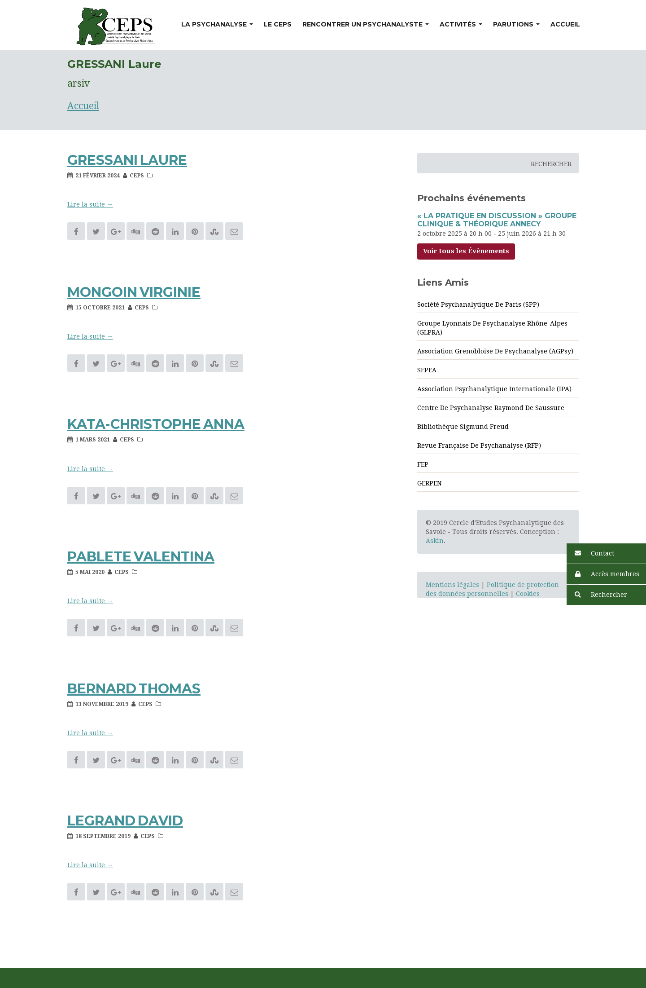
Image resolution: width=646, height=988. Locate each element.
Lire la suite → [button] (90, 204)
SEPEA (426, 370)
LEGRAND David (125, 820)
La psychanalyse (217, 24)
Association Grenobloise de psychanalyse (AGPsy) (495, 351)
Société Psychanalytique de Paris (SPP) (478, 304)
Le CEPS (278, 24)
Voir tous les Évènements (466, 251)
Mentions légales (452, 584)
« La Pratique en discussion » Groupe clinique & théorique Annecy (496, 220)
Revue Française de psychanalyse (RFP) (479, 445)
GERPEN (429, 483)
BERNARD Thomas (134, 688)
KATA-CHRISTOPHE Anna (155, 424)
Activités (461, 24)
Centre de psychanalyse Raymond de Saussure (490, 407)
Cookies (528, 593)
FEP (422, 464)
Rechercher (597, 595)
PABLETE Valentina (140, 556)
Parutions (516, 24)
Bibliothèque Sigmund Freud (463, 426)
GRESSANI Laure (127, 160)
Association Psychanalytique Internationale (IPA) (494, 389)
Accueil (565, 24)
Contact (590, 553)
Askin (435, 540)
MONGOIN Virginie (134, 292)
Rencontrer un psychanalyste (365, 24)
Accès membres (603, 574)
